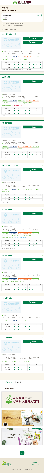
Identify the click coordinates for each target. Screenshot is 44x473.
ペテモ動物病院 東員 (8, 34)
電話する (32, 42)
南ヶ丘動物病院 (6, 255)
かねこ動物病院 (6, 123)
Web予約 (32, 38)
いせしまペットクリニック (10, 166)
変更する (39, 15)
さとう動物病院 (6, 298)
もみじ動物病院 (6, 338)
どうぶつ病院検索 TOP (7, 382)
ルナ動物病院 (5, 77)
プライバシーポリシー (37, 464)
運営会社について (36, 462)
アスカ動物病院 (6, 209)
